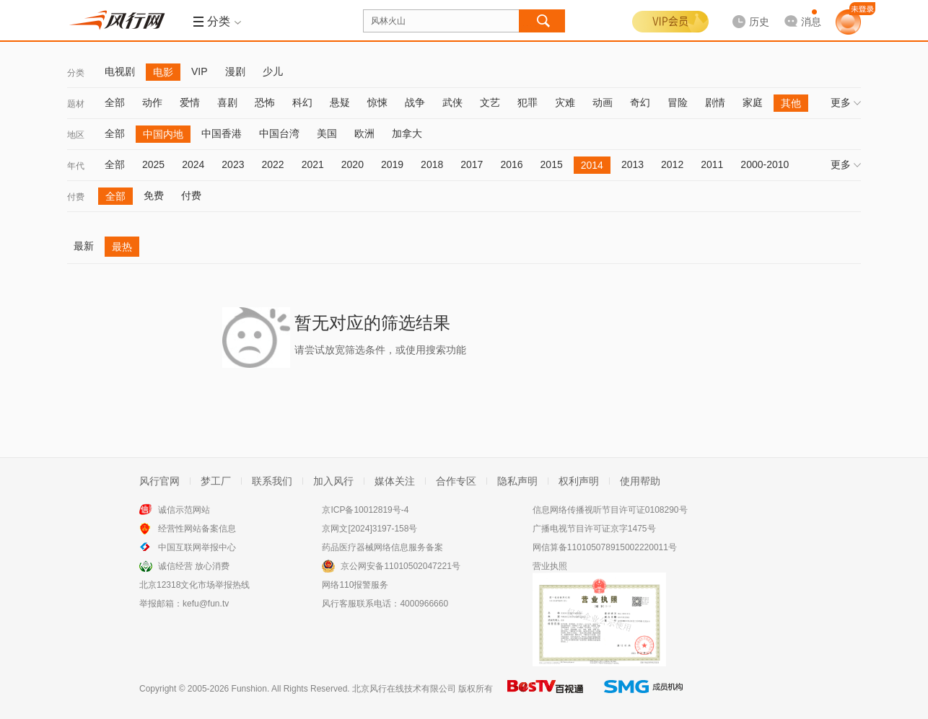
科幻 (302, 102)
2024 (193, 164)
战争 (415, 102)
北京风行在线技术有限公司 (404, 689)
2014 (592, 165)
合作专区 (456, 481)
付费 (75, 197)
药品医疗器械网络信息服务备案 (382, 547)
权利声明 (579, 481)
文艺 (490, 102)
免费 (154, 195)
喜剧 (227, 102)
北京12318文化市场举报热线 (194, 585)
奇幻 (640, 102)
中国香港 (221, 133)
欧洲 (364, 133)
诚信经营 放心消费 (193, 566)
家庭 (753, 102)
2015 (551, 164)
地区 (75, 135)
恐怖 (265, 102)
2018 (432, 164)
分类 (75, 73)
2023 (233, 164)
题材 (75, 104)
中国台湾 (279, 133)
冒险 (677, 102)
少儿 (273, 71)
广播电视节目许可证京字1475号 (594, 529)
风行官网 (159, 481)
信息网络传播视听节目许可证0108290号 (610, 510)
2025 (153, 164)
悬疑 (340, 102)
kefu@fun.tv (206, 604)
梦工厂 (216, 481)
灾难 (565, 102)
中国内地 (163, 134)
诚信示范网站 (184, 510)
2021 (313, 164)
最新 (84, 246)
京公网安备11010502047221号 (400, 566)
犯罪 (527, 102)
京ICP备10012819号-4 (365, 510)
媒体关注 (395, 481)
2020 (352, 164)
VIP (199, 71)
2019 (392, 164)
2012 (672, 164)
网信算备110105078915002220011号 (605, 547)
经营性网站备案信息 (197, 529)
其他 (791, 103)
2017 (471, 164)
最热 (122, 246)
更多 (846, 102)
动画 (602, 102)
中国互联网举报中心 (197, 547)
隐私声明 (517, 481)
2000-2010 (764, 164)
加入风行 (333, 481)
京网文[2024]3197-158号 (369, 529)
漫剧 (235, 71)
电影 (163, 72)
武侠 (452, 102)
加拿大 (407, 133)
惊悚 (377, 102)
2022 (272, 164)
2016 (511, 164)
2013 (632, 164)
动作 (152, 102)
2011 (712, 164)
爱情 (190, 102)
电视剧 (120, 71)
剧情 (715, 102)
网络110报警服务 (355, 585)
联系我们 (272, 481)
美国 (327, 133)
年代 (75, 166)
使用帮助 (640, 481)
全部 (115, 102)
